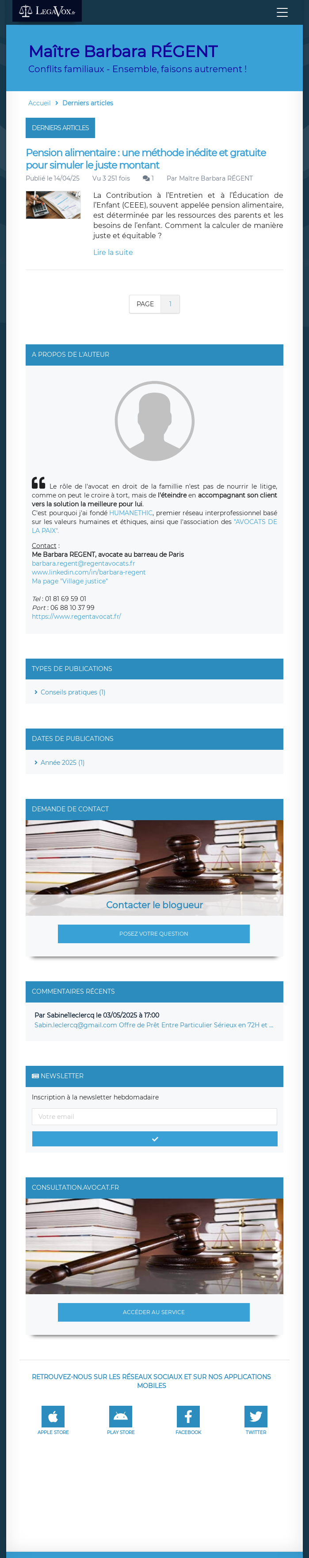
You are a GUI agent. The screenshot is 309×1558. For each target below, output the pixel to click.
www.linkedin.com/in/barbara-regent (89, 572)
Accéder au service (154, 1312)
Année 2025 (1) (63, 763)
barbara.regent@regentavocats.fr (83, 563)
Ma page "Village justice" (70, 581)
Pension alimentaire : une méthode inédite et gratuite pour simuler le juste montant (146, 159)
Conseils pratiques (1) (73, 692)
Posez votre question (153, 933)
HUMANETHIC (131, 513)
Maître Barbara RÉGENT (216, 178)
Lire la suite (113, 252)
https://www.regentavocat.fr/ (76, 617)
